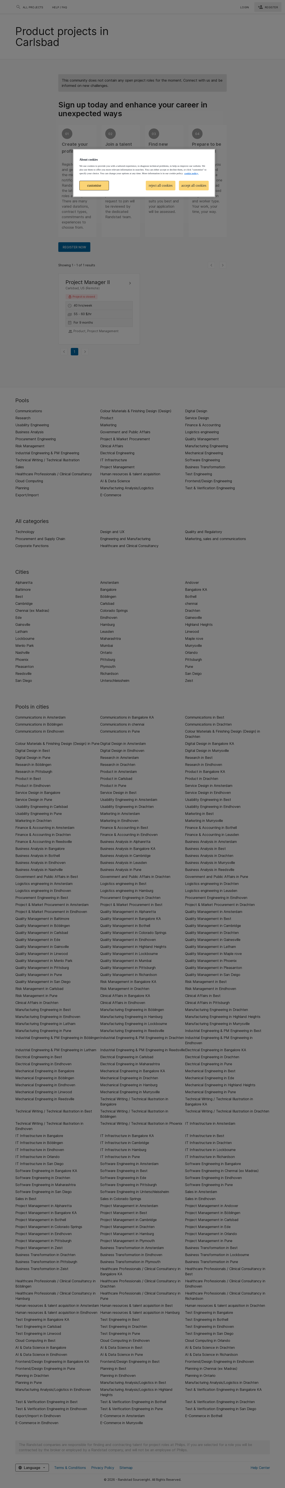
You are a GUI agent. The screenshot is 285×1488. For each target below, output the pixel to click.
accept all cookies (193, 185)
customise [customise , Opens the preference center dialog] (94, 185)
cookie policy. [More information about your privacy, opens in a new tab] (191, 173)
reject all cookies (161, 185)
